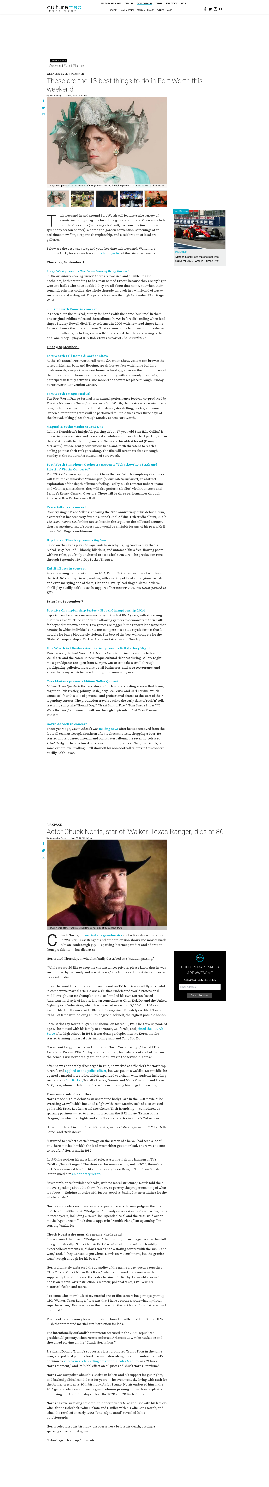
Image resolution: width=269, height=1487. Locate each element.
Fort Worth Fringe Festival (69, 393)
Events (160, 10)
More (169, 10)
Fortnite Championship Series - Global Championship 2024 (96, 610)
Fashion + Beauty (145, 10)
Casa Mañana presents (82, 681)
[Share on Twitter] (43, 108)
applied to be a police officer (85, 1071)
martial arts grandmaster (103, 935)
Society (113, 10)
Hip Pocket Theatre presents (76, 540)
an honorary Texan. (86, 1174)
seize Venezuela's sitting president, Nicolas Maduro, (101, 1361)
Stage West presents (88, 271)
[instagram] (215, 9)
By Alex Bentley (53, 95)
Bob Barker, (74, 1080)
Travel (158, 3)
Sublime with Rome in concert (72, 309)
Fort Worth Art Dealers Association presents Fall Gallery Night (98, 648)
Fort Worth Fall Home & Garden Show (77, 356)
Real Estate (171, 3)
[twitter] (210, 9)
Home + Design (127, 10)
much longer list (108, 253)
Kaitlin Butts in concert (66, 568)
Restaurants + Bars (111, 3)
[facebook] (205, 9)
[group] (58, 198)
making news (109, 729)
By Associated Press (56, 838)
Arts (183, 3)
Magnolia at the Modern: (75, 427)
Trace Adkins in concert (66, 507)
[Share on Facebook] (43, 101)
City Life (129, 3)
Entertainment (144, 3)
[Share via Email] (43, 115)
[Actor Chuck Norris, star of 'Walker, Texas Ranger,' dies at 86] (107, 885)
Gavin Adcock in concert (67, 724)
